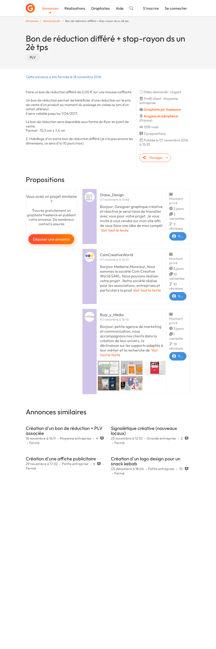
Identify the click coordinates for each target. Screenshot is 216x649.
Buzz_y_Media (112, 314)
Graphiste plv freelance (162, 109)
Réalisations (75, 8)
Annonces (50, 8)
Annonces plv (51, 21)
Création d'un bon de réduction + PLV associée (64, 430)
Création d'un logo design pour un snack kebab (145, 461)
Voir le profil (177, 236)
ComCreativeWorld (116, 254)
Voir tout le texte (115, 230)
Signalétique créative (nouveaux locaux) (144, 430)
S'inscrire (151, 8)
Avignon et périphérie (161, 116)
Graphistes (100, 8)
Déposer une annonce (51, 239)
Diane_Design (112, 194)
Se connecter (176, 8)
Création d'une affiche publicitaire (61, 459)
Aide (120, 8)
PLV (33, 57)
